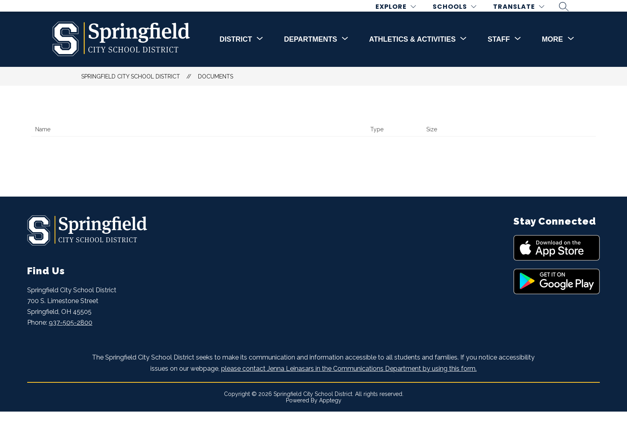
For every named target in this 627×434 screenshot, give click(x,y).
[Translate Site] (524, 18)
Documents (215, 99)
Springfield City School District (130, 99)
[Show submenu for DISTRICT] (236, 61)
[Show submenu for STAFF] (498, 61)
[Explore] (401, 18)
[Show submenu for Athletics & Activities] (412, 61)
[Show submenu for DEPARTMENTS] (310, 61)
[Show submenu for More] (552, 61)
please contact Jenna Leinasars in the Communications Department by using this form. (349, 390)
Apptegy (330, 423)
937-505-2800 (70, 345)
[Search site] (570, 17)
